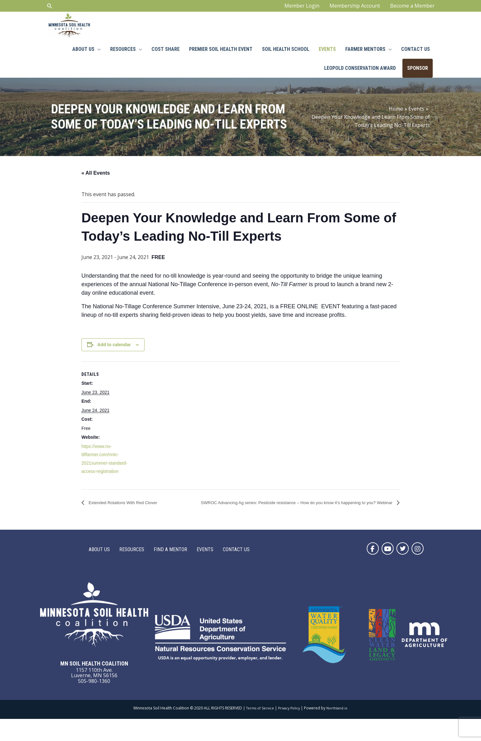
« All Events (95, 184)
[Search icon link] (49, 8)
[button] (365, 570)
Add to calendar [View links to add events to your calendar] (114, 356)
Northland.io (339, 730)
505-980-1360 (94, 703)
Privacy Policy (289, 730)
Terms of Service (258, 730)
